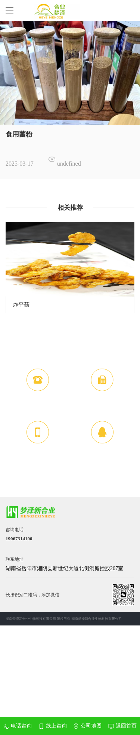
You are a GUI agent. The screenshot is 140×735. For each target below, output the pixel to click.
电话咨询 (17, 726)
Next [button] (130, 267)
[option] (70, 73)
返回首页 (122, 726)
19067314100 (38, 407)
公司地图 (87, 726)
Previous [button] (10, 267)
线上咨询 (52, 726)
